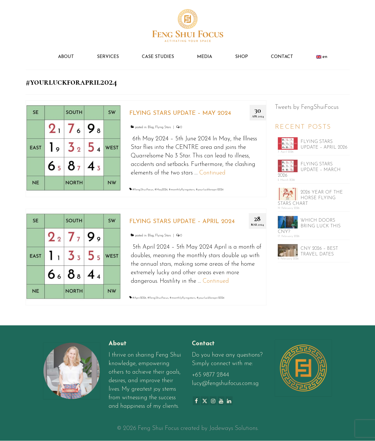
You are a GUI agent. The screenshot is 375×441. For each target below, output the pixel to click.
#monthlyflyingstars (181, 189)
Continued (212, 173)
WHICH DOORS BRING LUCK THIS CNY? (309, 226)
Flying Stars (163, 127)
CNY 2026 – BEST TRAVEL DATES (319, 251)
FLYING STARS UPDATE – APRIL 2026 (324, 145)
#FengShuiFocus (142, 189)
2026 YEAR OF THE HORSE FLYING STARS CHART (310, 198)
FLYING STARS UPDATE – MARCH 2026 (309, 170)
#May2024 (161, 189)
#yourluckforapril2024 (209, 189)
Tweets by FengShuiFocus (307, 107)
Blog (151, 127)
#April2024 (139, 297)
